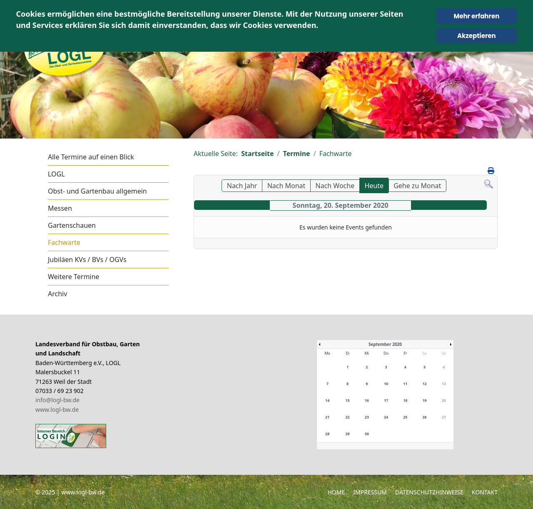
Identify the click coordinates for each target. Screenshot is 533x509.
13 (444, 383)
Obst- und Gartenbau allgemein (97, 191)
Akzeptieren (476, 35)
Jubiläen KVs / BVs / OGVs (87, 259)
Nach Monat (286, 185)
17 (386, 400)
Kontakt (485, 492)
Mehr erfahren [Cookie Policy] (476, 16)
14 (327, 400)
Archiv (57, 293)
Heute (374, 185)
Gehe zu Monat (417, 185)
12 (424, 383)
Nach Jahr (242, 185)
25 (405, 417)
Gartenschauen (72, 225)
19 (424, 400)
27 (444, 417)
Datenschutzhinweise (429, 492)
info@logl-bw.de (57, 400)
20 (444, 400)
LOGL (56, 174)
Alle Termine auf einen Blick (91, 156)
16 (367, 400)
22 (347, 417)
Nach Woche (335, 185)
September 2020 (385, 344)
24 (386, 417)
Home (336, 492)
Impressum (370, 492)
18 (405, 400)
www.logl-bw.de (57, 409)
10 (386, 383)
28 (327, 433)
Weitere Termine (73, 276)
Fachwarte (64, 242)
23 (367, 417)
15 (347, 400)
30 (367, 433)
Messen (60, 208)
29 (347, 433)
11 (405, 383)
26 (424, 417)
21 (327, 417)
